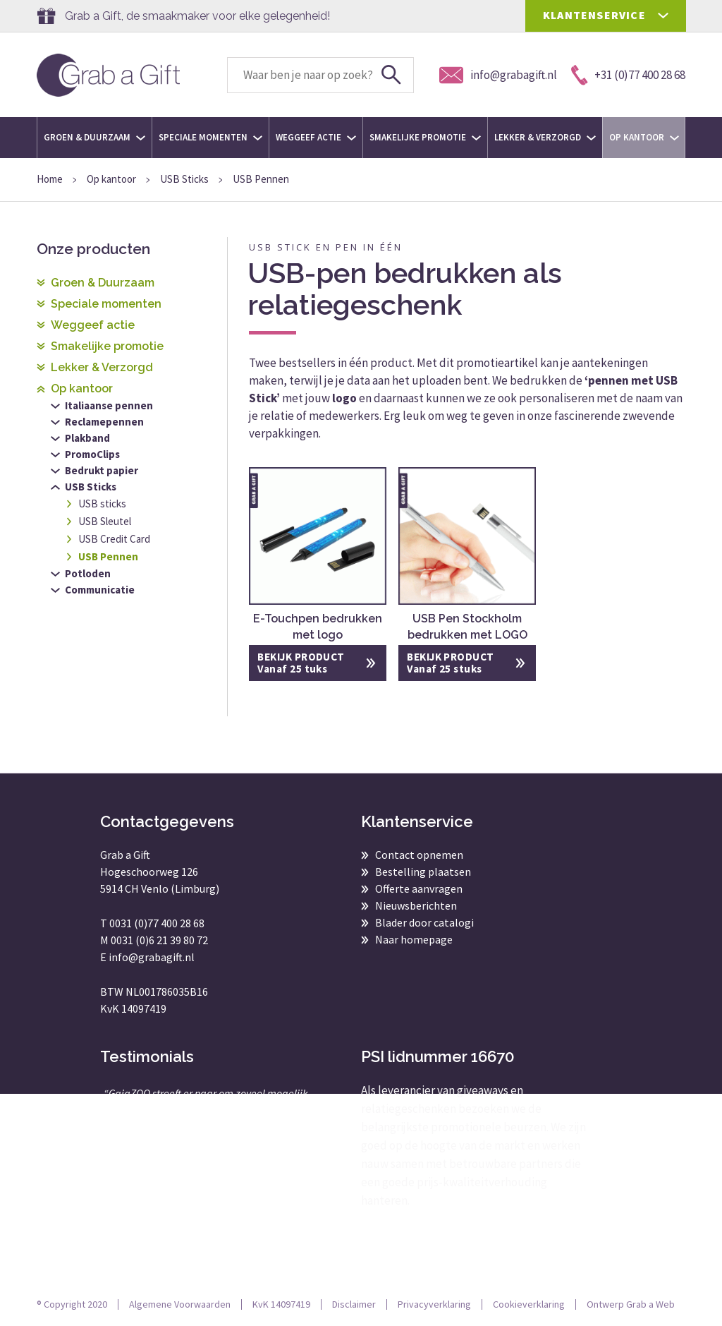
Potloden (88, 573)
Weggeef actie (316, 137)
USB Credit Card (114, 539)
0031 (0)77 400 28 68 (156, 923)
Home (50, 179)
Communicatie (100, 589)
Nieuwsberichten (416, 905)
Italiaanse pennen (109, 405)
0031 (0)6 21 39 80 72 (159, 940)
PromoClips (92, 454)
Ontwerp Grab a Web (631, 1304)
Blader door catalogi (424, 922)
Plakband (87, 438)
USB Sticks (184, 179)
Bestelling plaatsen (423, 871)
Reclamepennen (104, 421)
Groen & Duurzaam (94, 137)
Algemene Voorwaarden (180, 1304)
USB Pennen (108, 556)
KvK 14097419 (281, 1304)
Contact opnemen (419, 855)
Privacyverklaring (434, 1304)
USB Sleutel (104, 521)
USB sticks (102, 503)
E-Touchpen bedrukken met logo (317, 626)
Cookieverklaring (529, 1304)
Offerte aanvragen (419, 888)
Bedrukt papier (101, 470)
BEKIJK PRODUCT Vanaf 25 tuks (300, 662)
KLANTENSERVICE (594, 15)
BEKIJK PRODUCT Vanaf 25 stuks (450, 662)
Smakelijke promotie (425, 137)
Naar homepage (414, 939)
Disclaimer (354, 1304)
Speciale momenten (210, 137)
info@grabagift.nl (152, 957)
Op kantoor (644, 137)
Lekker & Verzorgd (545, 137)
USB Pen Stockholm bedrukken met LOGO (467, 626)
